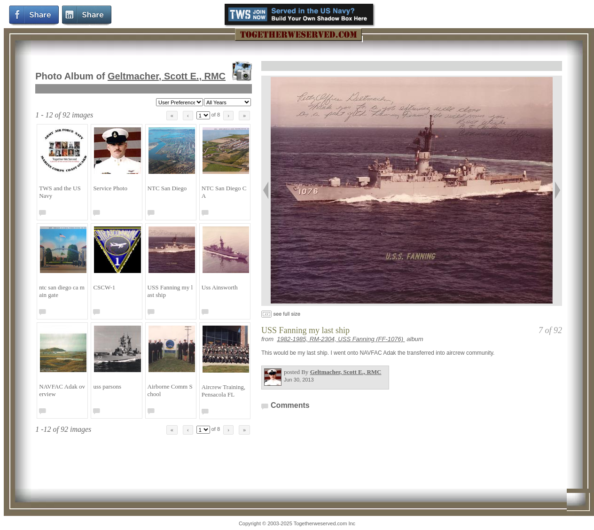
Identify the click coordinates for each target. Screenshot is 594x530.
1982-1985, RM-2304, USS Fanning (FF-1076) (341, 339)
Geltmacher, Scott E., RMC (167, 76)
